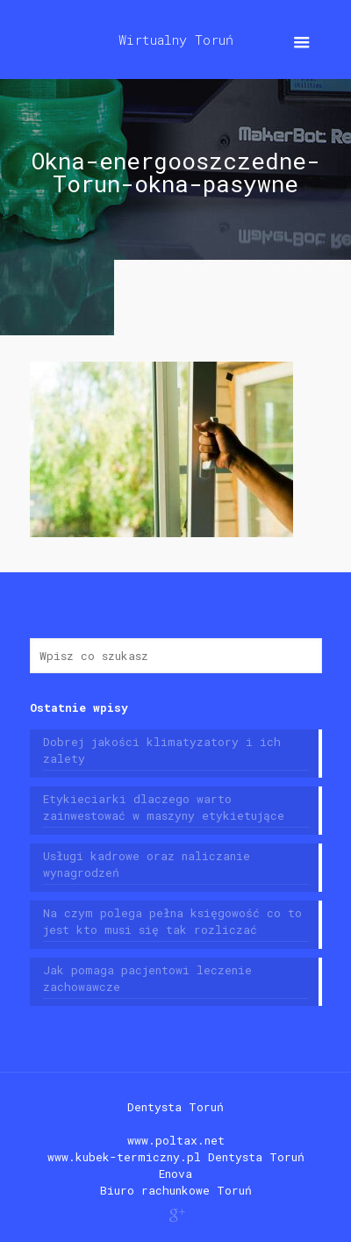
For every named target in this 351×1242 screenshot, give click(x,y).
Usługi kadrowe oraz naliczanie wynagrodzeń (146, 864)
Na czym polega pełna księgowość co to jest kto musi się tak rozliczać (172, 921)
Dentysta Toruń (175, 1107)
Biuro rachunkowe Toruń (176, 1190)
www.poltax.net (176, 1140)
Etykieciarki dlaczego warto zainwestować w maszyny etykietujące (163, 807)
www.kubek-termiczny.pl (124, 1157)
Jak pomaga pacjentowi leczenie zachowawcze (147, 978)
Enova (175, 1173)
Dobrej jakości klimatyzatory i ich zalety (162, 750)
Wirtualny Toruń (175, 39)
